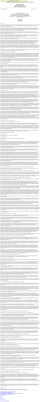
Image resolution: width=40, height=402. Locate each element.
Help (13, 394)
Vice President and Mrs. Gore (12, 391)
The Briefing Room (9, 392)
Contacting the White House (12, 393)
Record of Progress (3, 392)
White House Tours (9, 394)
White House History (3, 394)
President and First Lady (3, 391)
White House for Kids (19, 393)
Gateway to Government (3, 393)
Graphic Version (2, 399)
